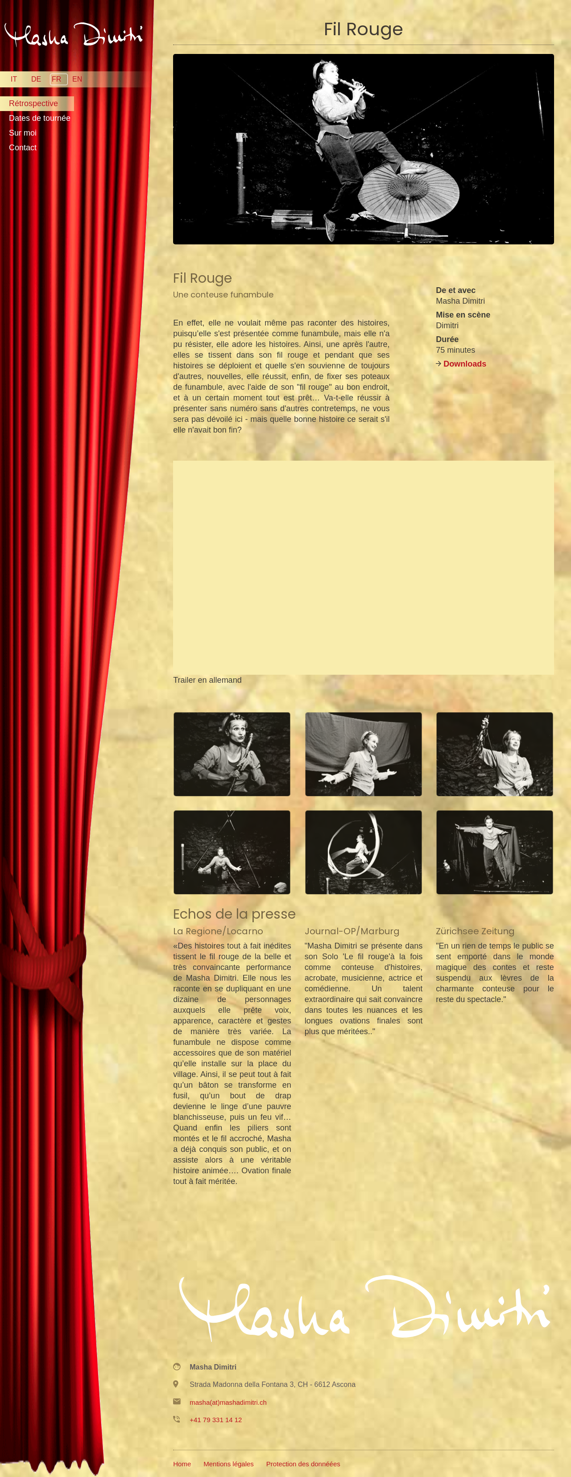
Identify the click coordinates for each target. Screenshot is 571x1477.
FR (56, 79)
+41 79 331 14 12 (216, 1419)
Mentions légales (228, 1464)
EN (77, 79)
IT (14, 79)
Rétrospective (33, 103)
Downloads (464, 363)
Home (182, 1464)
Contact (23, 147)
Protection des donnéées (303, 1464)
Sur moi (23, 132)
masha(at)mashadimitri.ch (228, 1402)
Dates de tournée (39, 118)
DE (36, 79)
